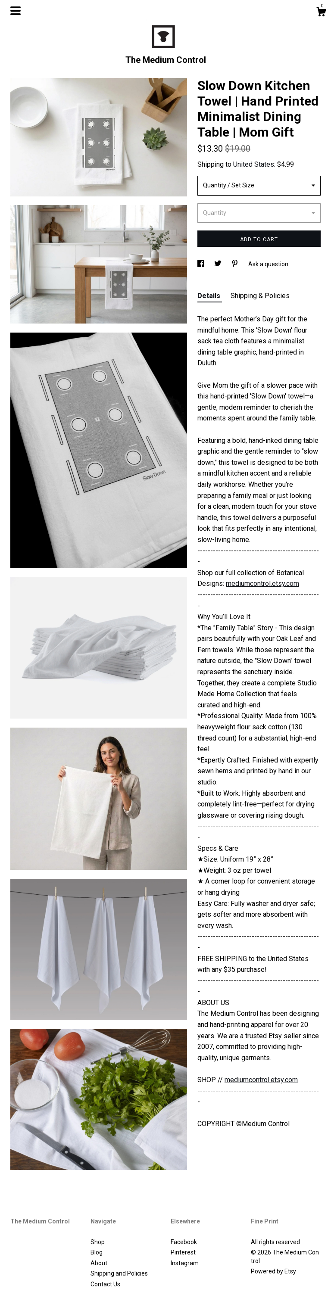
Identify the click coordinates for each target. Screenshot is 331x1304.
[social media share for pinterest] (235, 264)
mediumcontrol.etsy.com (262, 583)
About (99, 1263)
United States (253, 164)
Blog (97, 1252)
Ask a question (268, 264)
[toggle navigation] (15, 10)
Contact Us (105, 1284)
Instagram (185, 1263)
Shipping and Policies (119, 1273)
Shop (98, 1242)
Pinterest (183, 1252)
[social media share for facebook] (201, 264)
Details (209, 296)
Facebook (184, 1242)
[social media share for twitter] (218, 264)
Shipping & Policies (260, 296)
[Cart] (321, 12)
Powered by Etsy (273, 1271)
